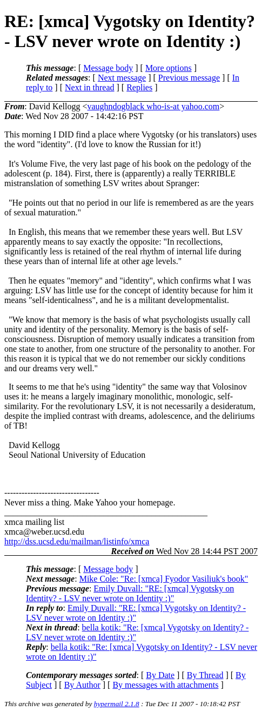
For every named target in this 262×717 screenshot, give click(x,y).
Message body (108, 68)
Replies (139, 87)
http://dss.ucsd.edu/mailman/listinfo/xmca (76, 541)
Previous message (189, 77)
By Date (160, 675)
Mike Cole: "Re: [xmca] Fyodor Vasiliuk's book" (163, 578)
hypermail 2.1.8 (116, 704)
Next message (122, 77)
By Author (82, 684)
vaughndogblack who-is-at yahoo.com (153, 106)
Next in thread (90, 87)
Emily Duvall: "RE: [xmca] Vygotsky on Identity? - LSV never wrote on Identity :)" (130, 593)
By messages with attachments (165, 684)
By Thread (205, 675)
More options (168, 68)
